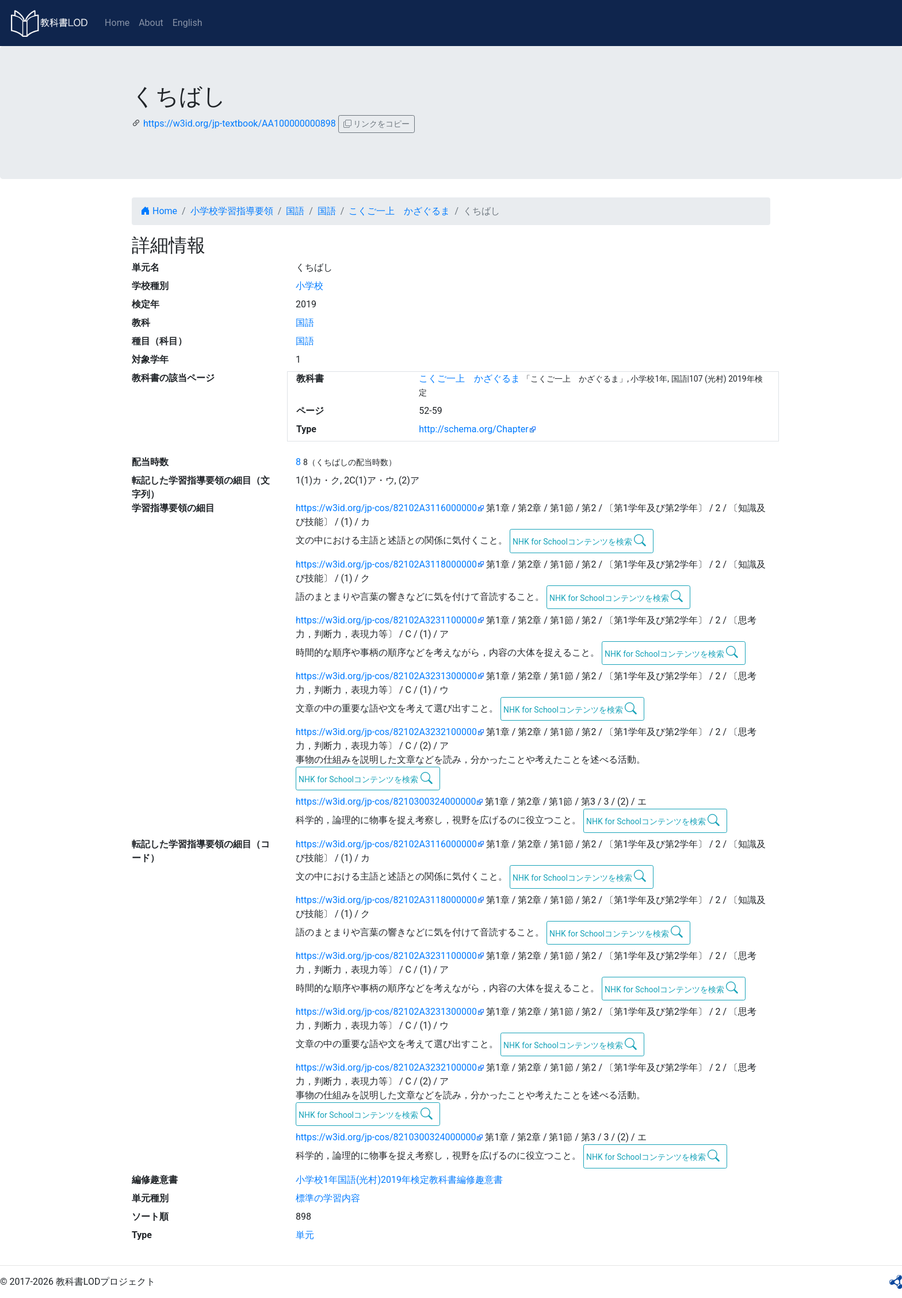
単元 (305, 1235)
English (187, 22)
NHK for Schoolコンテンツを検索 (580, 540)
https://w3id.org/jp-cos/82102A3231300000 (386, 676)
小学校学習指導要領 (231, 210)
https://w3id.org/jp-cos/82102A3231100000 (386, 620)
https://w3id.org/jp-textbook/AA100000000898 (239, 123)
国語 (295, 210)
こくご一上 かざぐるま (399, 210)
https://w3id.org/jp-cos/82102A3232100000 (386, 731)
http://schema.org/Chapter (474, 429)
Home (117, 22)
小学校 (309, 285)
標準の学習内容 (328, 1198)
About (151, 22)
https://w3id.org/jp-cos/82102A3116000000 (386, 508)
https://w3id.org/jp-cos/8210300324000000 (386, 801)
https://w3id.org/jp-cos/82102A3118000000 (386, 564)
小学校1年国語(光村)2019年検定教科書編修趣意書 (399, 1179)
